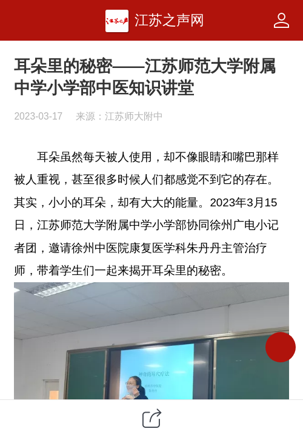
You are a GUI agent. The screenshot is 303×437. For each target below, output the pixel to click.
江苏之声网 (169, 20)
